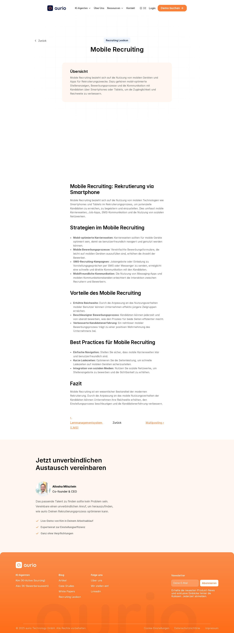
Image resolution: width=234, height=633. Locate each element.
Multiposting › (155, 422)
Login (152, 8)
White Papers (67, 591)
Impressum (211, 628)
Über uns (96, 580)
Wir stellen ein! (100, 585)
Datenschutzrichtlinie (187, 628)
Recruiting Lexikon (70, 596)
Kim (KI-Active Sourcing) (30, 580)
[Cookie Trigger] (156, 628)
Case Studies (66, 585)
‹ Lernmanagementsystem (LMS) (86, 422)
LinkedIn (96, 591)
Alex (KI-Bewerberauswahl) (32, 585)
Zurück (117, 422)
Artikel (62, 580)
